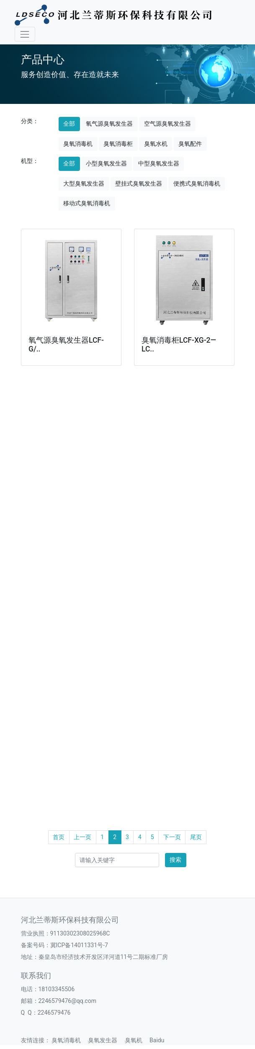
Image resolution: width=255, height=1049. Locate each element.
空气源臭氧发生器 (167, 123)
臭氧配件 (190, 143)
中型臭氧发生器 (158, 163)
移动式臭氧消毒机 (86, 203)
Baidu (159, 1040)
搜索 (175, 859)
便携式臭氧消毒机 (196, 183)
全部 (69, 123)
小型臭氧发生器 (106, 163)
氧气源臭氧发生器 (109, 123)
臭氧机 (136, 1040)
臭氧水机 (155, 143)
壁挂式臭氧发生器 (138, 183)
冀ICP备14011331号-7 (79, 945)
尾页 (196, 837)
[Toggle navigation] (25, 34)
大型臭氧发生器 (83, 183)
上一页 (82, 837)
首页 (58, 837)
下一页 (172, 837)
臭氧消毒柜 (118, 143)
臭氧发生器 (105, 1040)
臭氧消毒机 (78, 143)
